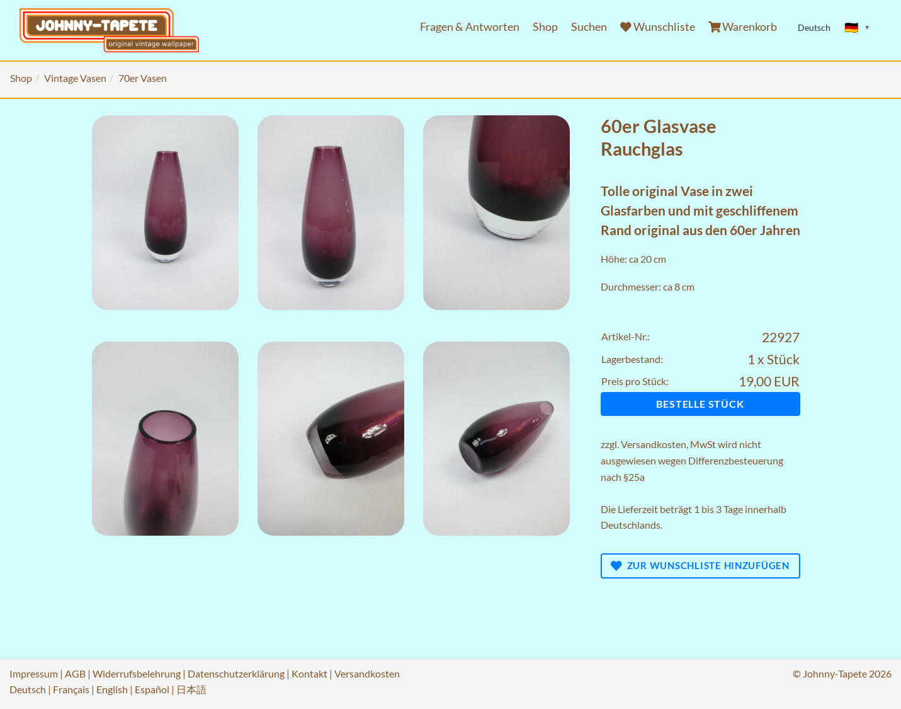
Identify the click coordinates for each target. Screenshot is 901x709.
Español (152, 689)
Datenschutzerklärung (236, 673)
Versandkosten (653, 444)
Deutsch (27, 689)
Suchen (589, 26)
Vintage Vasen (75, 78)
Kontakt (309, 673)
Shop (545, 26)
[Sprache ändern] (857, 28)
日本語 (191, 689)
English (112, 689)
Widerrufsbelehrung (137, 673)
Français (71, 689)
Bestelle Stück (700, 404)
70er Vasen (142, 78)
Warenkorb (743, 26)
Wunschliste (657, 26)
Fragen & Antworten (469, 26)
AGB (75, 673)
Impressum (33, 673)
